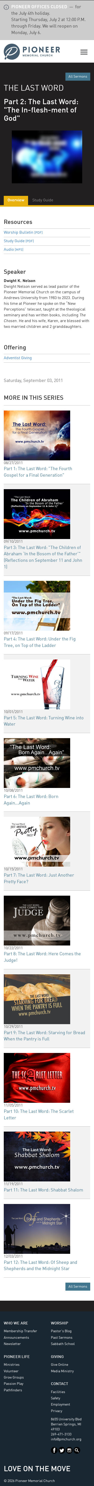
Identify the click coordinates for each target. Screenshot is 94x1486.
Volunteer (11, 1371)
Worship (59, 1323)
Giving (57, 1357)
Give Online (59, 1365)
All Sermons (77, 76)
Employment (60, 1404)
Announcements (16, 1337)
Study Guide (19, 241)
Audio (13, 250)
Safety (55, 1398)
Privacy (56, 1411)
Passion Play (13, 1384)
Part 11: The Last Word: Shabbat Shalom (43, 1190)
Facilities (58, 1392)
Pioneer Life (17, 1357)
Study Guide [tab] (42, 200)
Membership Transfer (20, 1331)
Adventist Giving (18, 358)
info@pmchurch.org (66, 1439)
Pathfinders (13, 1390)
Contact (59, 1384)
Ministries (12, 1365)
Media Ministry (62, 1371)
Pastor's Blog (61, 1331)
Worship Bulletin (23, 233)
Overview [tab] (16, 200)
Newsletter (12, 1344)
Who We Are (16, 1323)
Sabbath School (63, 1344)
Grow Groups (14, 1377)
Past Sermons (61, 1337)
